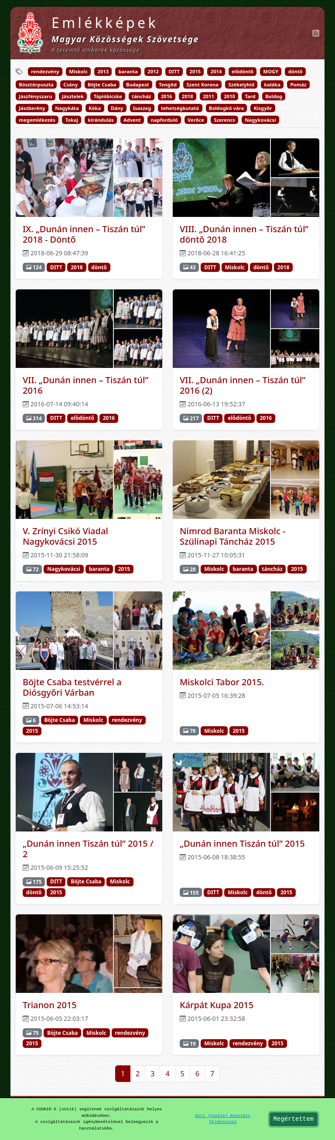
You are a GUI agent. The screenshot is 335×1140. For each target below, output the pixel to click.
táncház (141, 96)
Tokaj (71, 120)
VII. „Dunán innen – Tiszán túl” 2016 (85, 385)
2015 (195, 71)
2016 (166, 96)
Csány (70, 84)
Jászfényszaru (35, 96)
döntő (295, 71)
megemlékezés (37, 120)
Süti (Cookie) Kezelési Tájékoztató (222, 1119)
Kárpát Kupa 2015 (216, 1005)
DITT (174, 71)
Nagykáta (67, 108)
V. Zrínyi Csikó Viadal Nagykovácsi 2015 (65, 536)
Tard (250, 96)
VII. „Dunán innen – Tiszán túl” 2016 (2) (242, 385)
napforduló (164, 120)
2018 (187, 96)
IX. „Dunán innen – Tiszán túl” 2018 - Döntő (84, 234)
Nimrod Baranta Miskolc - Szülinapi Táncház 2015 (232, 536)
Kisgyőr (263, 108)
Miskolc (78, 71)
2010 (229, 96)
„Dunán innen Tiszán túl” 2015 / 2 (88, 849)
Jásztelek (73, 96)
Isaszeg (142, 108)
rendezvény (45, 71)
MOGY (271, 71)
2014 (216, 71)
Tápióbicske (108, 96)
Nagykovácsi (260, 120)
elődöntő (242, 71)
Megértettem (293, 1119)
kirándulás (101, 120)
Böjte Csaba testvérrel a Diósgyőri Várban (72, 687)
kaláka (272, 84)
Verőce (196, 120)
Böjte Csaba (102, 84)
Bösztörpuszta (36, 84)
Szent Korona (203, 84)
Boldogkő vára (226, 108)
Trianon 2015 (50, 1005)
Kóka (95, 108)
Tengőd (168, 84)
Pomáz (298, 84)
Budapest (137, 84)
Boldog (273, 96)
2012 (153, 71)
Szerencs (224, 120)
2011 (208, 96)
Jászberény (32, 108)
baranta (128, 71)
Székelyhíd (241, 84)
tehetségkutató (180, 108)
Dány (117, 108)
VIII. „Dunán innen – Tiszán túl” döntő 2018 (244, 234)
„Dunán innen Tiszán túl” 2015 (242, 843)
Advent (132, 120)
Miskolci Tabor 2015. (222, 682)
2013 (103, 71)
